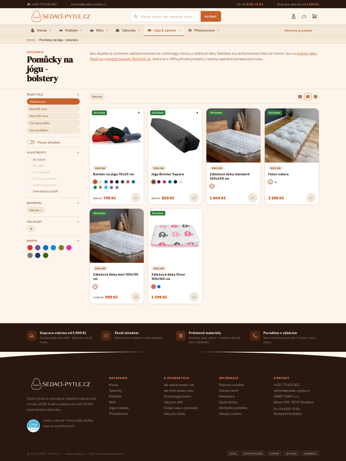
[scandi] (111, 187)
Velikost (53, 221)
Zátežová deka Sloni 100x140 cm (168, 276)
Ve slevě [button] (36, 159)
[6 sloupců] (315, 96)
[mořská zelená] (133, 182)
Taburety (127, 30)
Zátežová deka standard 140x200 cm (229, 176)
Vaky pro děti (173, 402)
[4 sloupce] (307, 96)
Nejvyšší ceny (39, 116)
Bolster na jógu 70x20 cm (113, 174)
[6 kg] (212, 186)
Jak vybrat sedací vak (179, 385)
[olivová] (61, 248)
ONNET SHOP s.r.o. (287, 396)
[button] (53, 142)
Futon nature (278, 174)
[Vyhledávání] (171, 16)
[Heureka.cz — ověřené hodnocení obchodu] (33, 425)
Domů (31, 40)
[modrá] (46, 248)
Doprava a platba (231, 385)
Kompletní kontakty (288, 414)
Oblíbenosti (38, 101)
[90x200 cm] (270, 182)
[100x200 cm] (275, 182)
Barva (53, 240)
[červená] (30, 248)
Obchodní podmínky (233, 408)
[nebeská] (53, 248)
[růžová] (69, 248)
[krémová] (100, 182)
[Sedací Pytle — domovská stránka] (63, 384)
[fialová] (38, 248)
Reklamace (227, 396)
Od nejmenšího (40, 123)
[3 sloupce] (300, 96)
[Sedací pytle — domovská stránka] (60, 16)
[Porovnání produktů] (304, 16)
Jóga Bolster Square (167, 174)
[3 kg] (95, 286)
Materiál (53, 203)
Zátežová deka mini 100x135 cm (115, 276)
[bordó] (164, 182)
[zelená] (46, 255)
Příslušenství (204, 30)
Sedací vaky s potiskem (181, 408)
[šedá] (30, 255)
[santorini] (117, 187)
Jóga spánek (119, 408)
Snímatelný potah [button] (42, 191)
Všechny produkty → (300, 30)
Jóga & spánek (164, 30)
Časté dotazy (228, 402)
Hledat (211, 16)
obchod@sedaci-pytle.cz (88, 4)
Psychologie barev (177, 396)
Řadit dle (53, 94)
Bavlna (36, 210)
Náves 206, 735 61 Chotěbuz (294, 402)
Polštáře (70, 30)
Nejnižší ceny (38, 109)
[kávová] (100, 187)
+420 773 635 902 (44, 4)
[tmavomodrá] (38, 255)
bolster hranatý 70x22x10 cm (129, 59)
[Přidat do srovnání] (135, 197)
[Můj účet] (293, 16)
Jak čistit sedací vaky (179, 390)
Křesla (41, 30)
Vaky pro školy (174, 414)
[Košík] (314, 16)
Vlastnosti (53, 152)
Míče (98, 30)
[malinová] (128, 182)
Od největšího (39, 130)
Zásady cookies (230, 414)
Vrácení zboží (228, 390)
